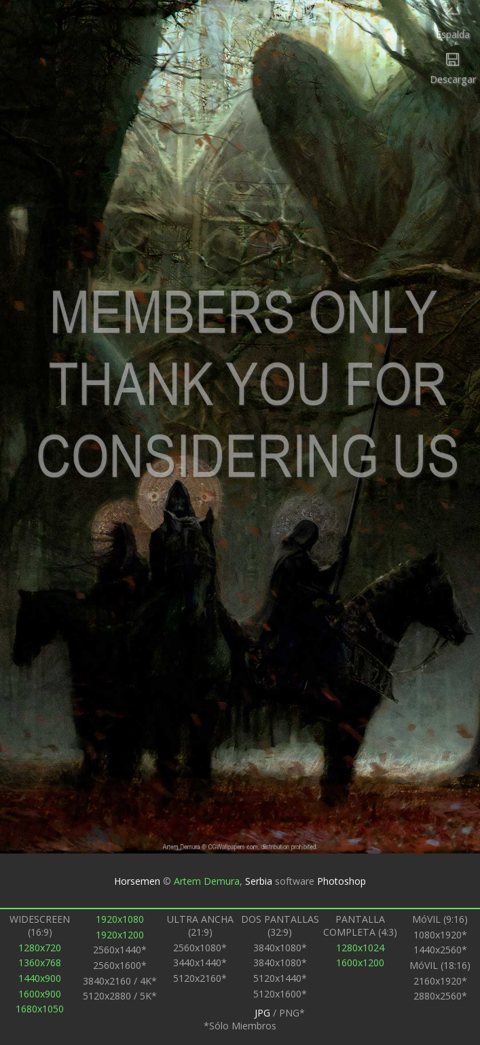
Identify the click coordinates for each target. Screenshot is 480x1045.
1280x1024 (360, 947)
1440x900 (39, 978)
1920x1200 (120, 934)
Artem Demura (207, 881)
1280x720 (39, 947)
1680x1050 (40, 1008)
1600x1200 (360, 962)
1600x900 (39, 993)
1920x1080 (120, 919)
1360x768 (39, 962)
